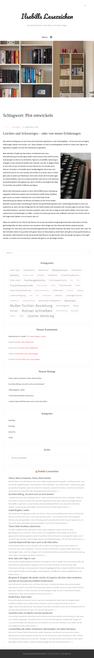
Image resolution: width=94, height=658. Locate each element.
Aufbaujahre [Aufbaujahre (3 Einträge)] (29, 270)
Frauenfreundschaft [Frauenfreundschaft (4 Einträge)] (21, 285)
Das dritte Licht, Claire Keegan (27, 354)
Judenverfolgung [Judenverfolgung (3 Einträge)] (17, 295)
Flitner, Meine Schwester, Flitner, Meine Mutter (25, 378)
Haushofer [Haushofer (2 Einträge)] (70, 290)
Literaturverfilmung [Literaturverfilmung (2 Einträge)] (29, 301)
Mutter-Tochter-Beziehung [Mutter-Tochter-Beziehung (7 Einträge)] (31, 306)
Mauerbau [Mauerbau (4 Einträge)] (70, 300)
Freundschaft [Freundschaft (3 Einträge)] (65, 285)
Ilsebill (17, 127)
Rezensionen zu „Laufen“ (18, 336)
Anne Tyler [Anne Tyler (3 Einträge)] (15, 270)
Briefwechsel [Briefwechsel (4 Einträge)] (59, 270)
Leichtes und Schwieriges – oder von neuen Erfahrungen (42, 133)
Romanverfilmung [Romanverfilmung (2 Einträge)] (61, 311)
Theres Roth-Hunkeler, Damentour (21, 395)
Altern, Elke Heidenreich (25, 342)
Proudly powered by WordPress (34, 654)
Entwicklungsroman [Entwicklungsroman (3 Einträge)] (70, 275)
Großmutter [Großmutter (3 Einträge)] (58, 290)
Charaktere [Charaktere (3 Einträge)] (76, 270)
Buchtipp (12, 420)
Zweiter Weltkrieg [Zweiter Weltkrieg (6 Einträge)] (40, 316)
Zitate (11, 437)
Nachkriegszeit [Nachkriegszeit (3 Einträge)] (63, 306)
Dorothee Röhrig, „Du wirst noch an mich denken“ (27, 384)
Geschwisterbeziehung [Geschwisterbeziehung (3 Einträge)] (20, 290)
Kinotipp (12, 426)
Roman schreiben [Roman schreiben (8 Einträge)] (37, 311)
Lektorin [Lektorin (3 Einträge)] (58, 295)
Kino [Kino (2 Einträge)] (37, 295)
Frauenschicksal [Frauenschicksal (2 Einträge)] (41, 285)
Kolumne (12, 432)
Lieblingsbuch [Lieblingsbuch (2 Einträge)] (14, 301)
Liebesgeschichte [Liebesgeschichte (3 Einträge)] (74, 295)
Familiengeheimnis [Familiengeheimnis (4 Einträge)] (34, 280)
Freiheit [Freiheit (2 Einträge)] (53, 285)
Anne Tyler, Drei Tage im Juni (22, 558)
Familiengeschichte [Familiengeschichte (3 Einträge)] (58, 280)
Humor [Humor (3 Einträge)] (80, 290)
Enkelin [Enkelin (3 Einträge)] (40, 275)
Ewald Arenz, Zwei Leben (20, 596)
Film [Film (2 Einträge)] (78, 280)
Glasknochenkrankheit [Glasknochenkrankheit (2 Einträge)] (42, 290)
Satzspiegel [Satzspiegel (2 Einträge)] (74, 311)
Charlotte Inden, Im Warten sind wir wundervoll (30, 613)
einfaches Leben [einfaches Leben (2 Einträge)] (28, 275)
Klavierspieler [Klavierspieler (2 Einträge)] (46, 295)
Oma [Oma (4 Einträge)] (76, 305)
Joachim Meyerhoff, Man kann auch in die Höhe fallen (28, 401)
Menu (45, 37)
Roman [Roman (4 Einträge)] (14, 310)
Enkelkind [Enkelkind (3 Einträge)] (52, 275)
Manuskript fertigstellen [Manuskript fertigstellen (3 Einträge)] (50, 301)
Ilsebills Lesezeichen (47, 16)
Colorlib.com (66, 654)
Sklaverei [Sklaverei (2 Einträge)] (13, 316)
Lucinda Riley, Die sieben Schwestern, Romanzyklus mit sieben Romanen (42, 629)
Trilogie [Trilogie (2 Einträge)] (21, 316)
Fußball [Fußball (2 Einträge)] (77, 285)
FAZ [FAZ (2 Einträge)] (71, 280)
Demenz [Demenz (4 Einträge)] (14, 275)
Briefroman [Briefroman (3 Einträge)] (43, 270)
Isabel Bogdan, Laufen (38, 336)
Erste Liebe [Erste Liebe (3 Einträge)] (15, 280)
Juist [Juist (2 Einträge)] (30, 295)
